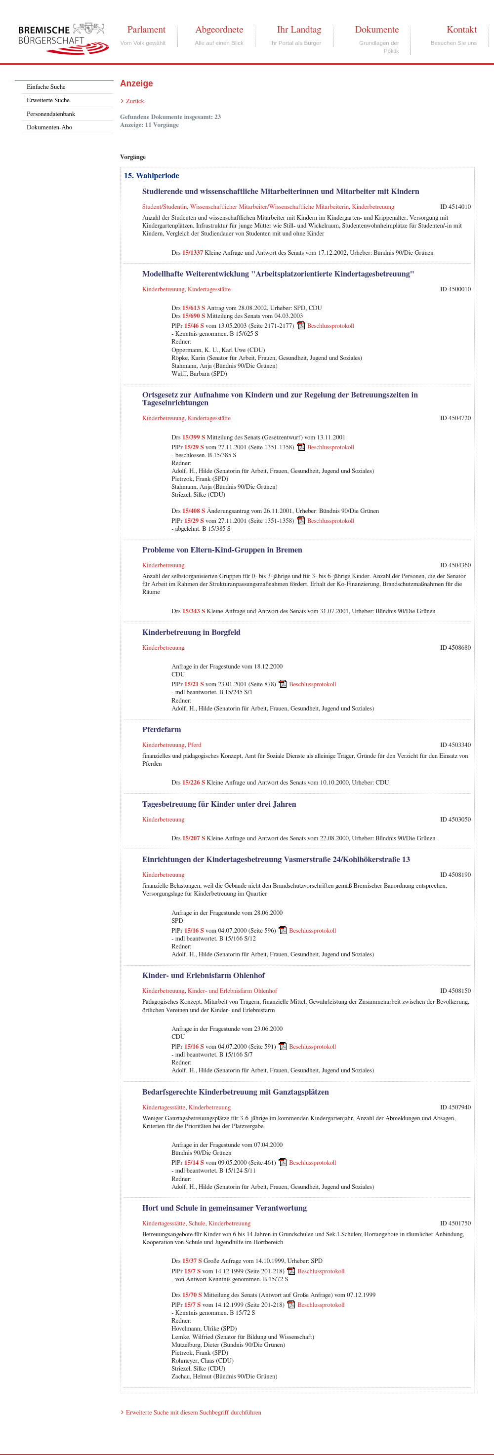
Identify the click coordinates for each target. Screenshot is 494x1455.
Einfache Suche (46, 87)
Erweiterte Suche (48, 100)
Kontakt (462, 30)
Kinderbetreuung (373, 207)
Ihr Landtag (299, 30)
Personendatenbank (51, 114)
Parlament (146, 30)
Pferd (195, 745)
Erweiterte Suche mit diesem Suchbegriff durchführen (193, 1413)
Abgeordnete (219, 30)
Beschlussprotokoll (330, 326)
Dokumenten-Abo (49, 127)
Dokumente (377, 30)
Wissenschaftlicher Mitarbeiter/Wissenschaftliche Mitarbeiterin (269, 207)
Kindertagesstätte (209, 289)
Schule (197, 1223)
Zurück (135, 101)
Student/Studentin (164, 207)
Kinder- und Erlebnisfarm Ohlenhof (233, 991)
